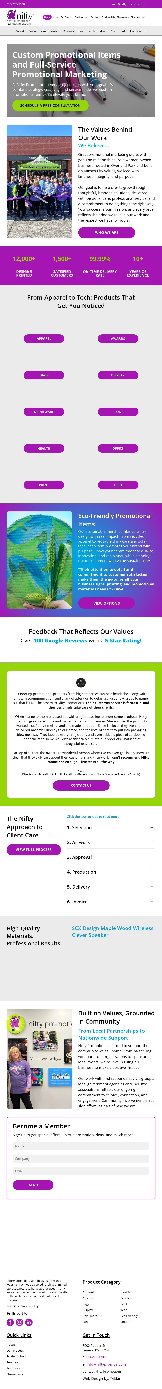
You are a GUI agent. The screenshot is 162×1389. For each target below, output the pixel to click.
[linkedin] (29, 1323)
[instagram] (19, 1323)
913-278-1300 (95, 1357)
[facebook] (10, 1323)
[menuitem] (47, 17)
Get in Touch (96, 1335)
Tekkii (115, 1378)
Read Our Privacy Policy (22, 1306)
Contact (89, 1371)
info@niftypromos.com (106, 1364)
